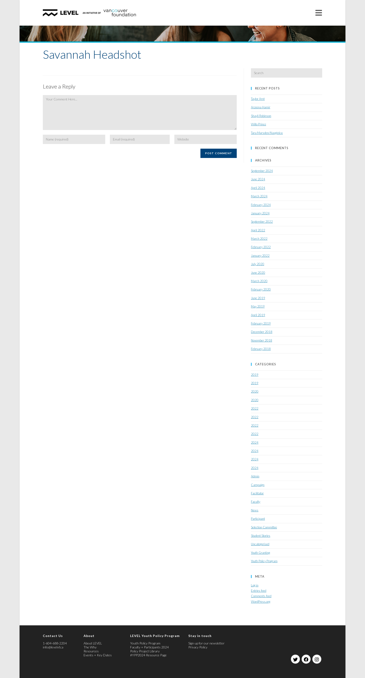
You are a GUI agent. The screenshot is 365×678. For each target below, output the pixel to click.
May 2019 (258, 306)
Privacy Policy (197, 647)
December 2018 (261, 332)
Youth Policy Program (264, 561)
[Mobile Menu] (318, 12)
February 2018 (261, 349)
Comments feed (261, 596)
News (254, 510)
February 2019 (261, 323)
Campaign (257, 485)
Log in (254, 585)
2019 (254, 375)
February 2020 (261, 289)
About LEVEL (93, 643)
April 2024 (258, 188)
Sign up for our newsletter (206, 643)
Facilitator (257, 493)
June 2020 (258, 272)
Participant (258, 518)
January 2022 (260, 255)
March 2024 (259, 196)
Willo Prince (258, 124)
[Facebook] (306, 659)
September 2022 (262, 221)
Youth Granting (260, 553)
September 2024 (262, 171)
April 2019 (258, 315)
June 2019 (258, 298)
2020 (254, 391)
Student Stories (260, 536)
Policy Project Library (145, 651)
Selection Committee (264, 527)
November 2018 (261, 340)
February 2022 (261, 247)
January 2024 (260, 213)
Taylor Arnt (258, 99)
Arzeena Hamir (260, 107)
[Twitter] (295, 659)
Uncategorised (260, 544)
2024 (254, 442)
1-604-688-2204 (55, 643)
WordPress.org (260, 601)
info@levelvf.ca (53, 647)
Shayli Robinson (261, 116)
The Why (90, 647)
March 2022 (259, 238)
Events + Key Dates (98, 655)
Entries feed (258, 590)
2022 (254, 408)
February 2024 (261, 205)
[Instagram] (316, 659)
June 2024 (258, 179)
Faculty (255, 501)
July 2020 (257, 264)
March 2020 (259, 281)
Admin (255, 476)
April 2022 (258, 230)
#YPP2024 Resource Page (148, 655)
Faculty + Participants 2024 (149, 647)
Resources (91, 651)
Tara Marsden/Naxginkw (267, 133)
